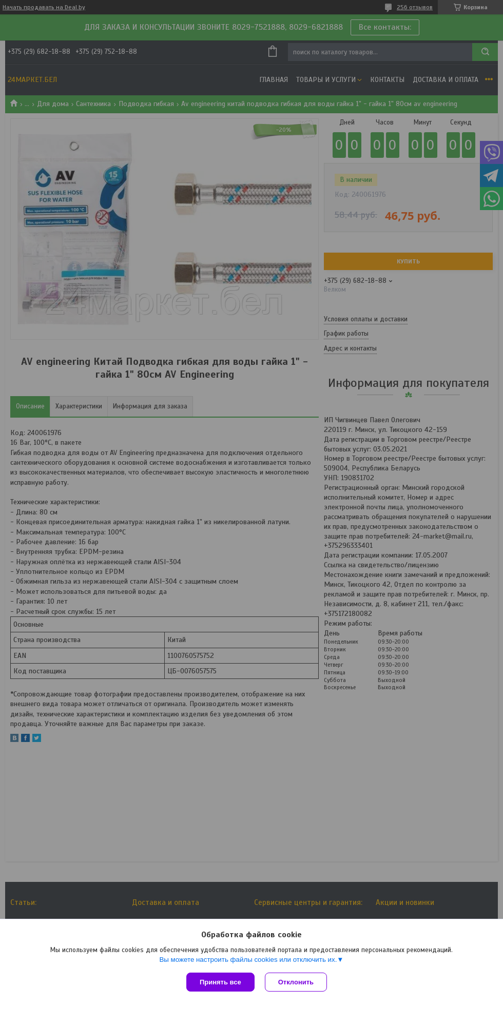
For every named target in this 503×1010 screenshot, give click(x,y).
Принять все (220, 982)
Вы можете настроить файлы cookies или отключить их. (248, 959)
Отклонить (296, 982)
